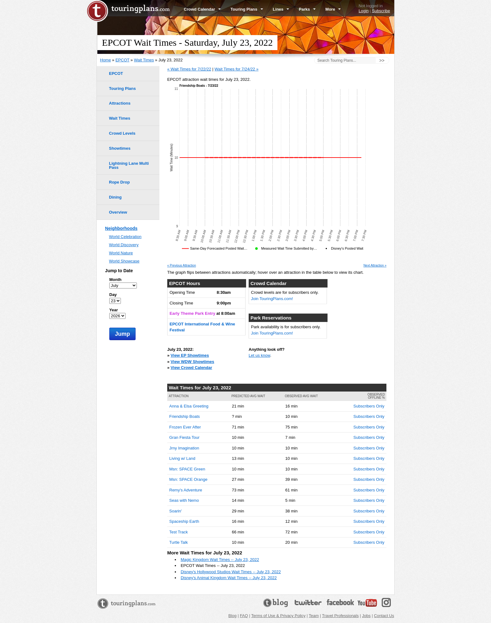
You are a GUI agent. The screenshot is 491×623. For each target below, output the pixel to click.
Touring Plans (246, 9)
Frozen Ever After (185, 427)
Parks (307, 9)
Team (314, 615)
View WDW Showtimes (192, 361)
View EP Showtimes (190, 355)
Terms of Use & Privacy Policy (278, 615)
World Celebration (125, 236)
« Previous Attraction (181, 265)
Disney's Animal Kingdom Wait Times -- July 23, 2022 (229, 577)
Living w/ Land (182, 458)
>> (381, 60)
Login (364, 10)
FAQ (244, 615)
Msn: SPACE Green (187, 469)
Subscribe (381, 10)
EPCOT (123, 60)
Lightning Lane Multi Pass (129, 165)
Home (105, 60)
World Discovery (123, 244)
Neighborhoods (121, 228)
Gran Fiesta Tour (184, 437)
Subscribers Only (369, 406)
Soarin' (175, 511)
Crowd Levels (122, 133)
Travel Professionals (340, 615)
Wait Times (144, 60)
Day (113, 294)
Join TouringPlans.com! (272, 298)
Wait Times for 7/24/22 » (236, 69)
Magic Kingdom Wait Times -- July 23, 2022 (220, 559)
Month (115, 279)
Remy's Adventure (185, 490)
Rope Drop (119, 182)
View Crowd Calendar (191, 367)
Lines (281, 9)
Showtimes (120, 148)
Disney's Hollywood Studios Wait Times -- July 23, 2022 (231, 571)
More (333, 9)
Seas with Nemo (184, 500)
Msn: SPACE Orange (188, 479)
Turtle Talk (178, 542)
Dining (115, 197)
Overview (118, 212)
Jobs (366, 615)
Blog (232, 615)
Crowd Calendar (202, 9)
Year (113, 310)
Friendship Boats (184, 416)
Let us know (259, 355)
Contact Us (384, 615)
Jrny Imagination (184, 448)
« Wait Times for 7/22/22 (189, 69)
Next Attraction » (375, 265)
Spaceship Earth (184, 521)
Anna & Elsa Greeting (189, 406)
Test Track (178, 532)
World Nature (121, 253)
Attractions (120, 103)
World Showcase (124, 261)
